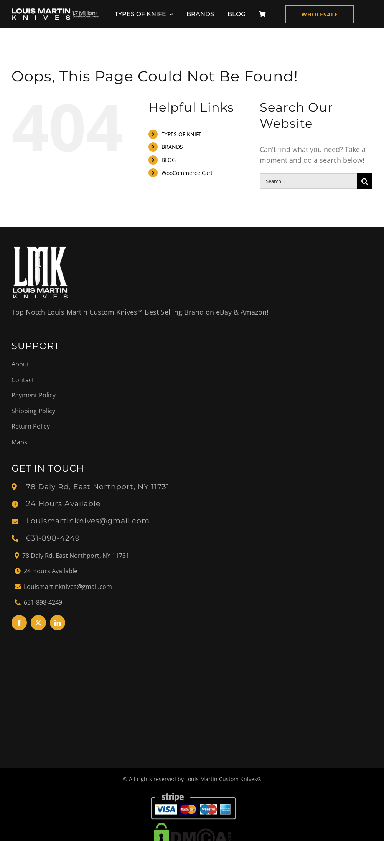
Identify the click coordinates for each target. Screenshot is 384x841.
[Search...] (308, 181)
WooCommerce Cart (187, 172)
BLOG (169, 159)
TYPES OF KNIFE (182, 134)
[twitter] (38, 622)
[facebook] (19, 622)
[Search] (364, 181)
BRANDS (172, 146)
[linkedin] (57, 622)
